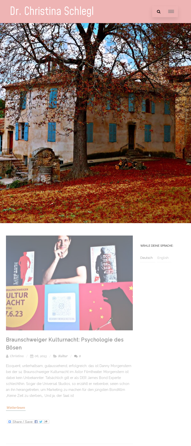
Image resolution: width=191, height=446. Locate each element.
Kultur (63, 356)
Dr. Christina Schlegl (52, 11)
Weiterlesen (15, 407)
